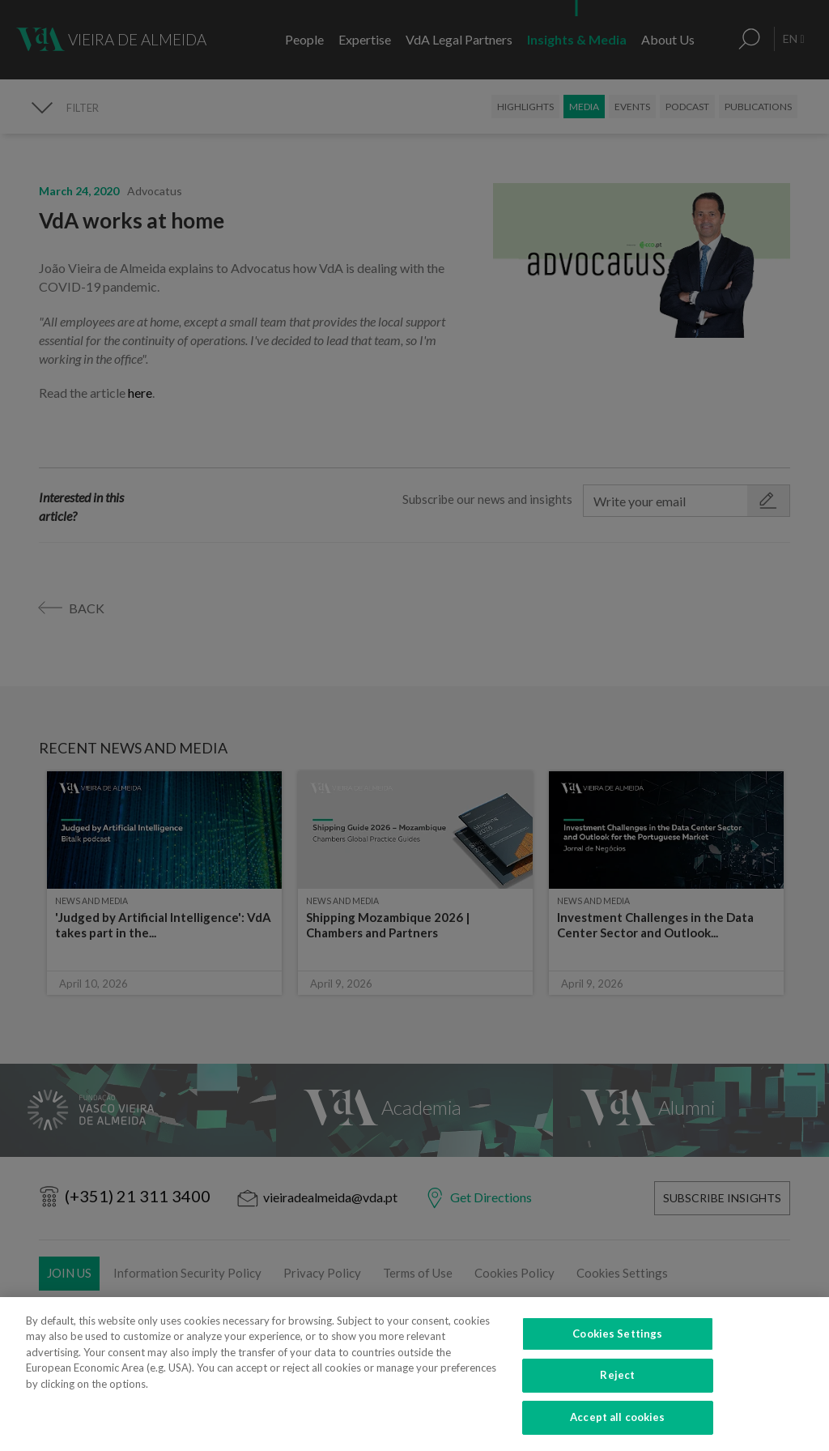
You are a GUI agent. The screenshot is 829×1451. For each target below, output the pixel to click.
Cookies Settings (617, 1363)
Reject (617, 1404)
